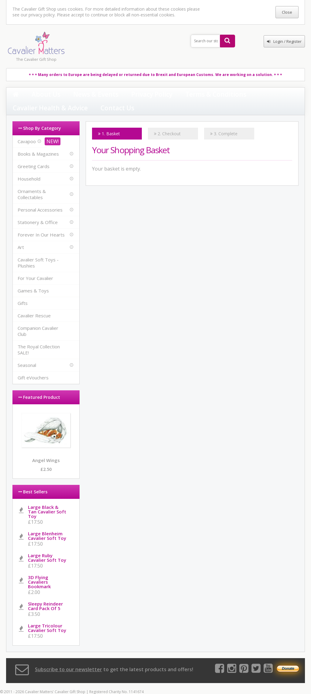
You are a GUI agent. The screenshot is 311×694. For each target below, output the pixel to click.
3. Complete (224, 121)
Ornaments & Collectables (32, 182)
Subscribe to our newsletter (68, 657)
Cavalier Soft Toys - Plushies (38, 250)
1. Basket (109, 121)
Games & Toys (33, 278)
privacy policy (42, 15)
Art (21, 235)
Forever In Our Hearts (41, 222)
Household (29, 166)
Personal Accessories (40, 197)
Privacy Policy (104, 95)
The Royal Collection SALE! (39, 337)
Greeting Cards (34, 154)
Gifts (23, 291)
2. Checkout (167, 121)
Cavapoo (27, 129)
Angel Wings (46, 448)
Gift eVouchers (33, 365)
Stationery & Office (38, 210)
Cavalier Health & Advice (200, 95)
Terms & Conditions (147, 95)
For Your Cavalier (35, 266)
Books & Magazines (38, 141)
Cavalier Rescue (34, 303)
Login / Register (284, 41)
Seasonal (27, 353)
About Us (33, 95)
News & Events (67, 95)
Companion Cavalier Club (38, 318)
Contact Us (245, 95)
